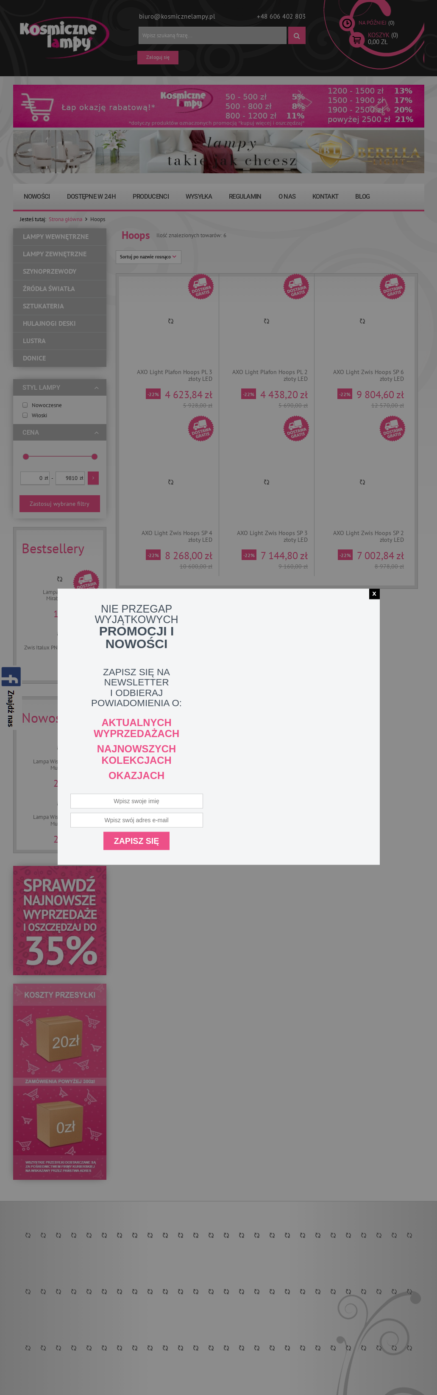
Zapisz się (136, 840)
